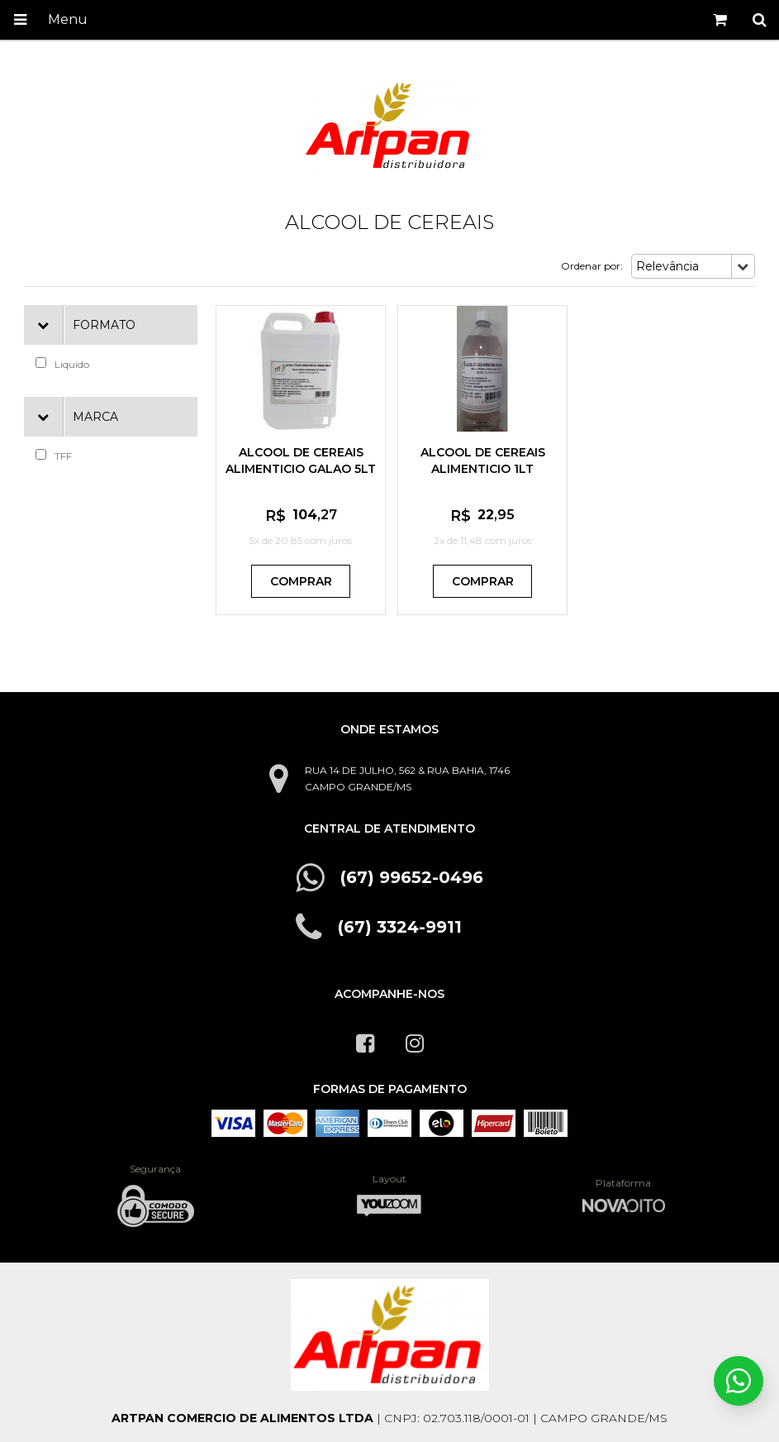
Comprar (301, 581)
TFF (54, 455)
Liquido (62, 363)
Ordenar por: (592, 266)
